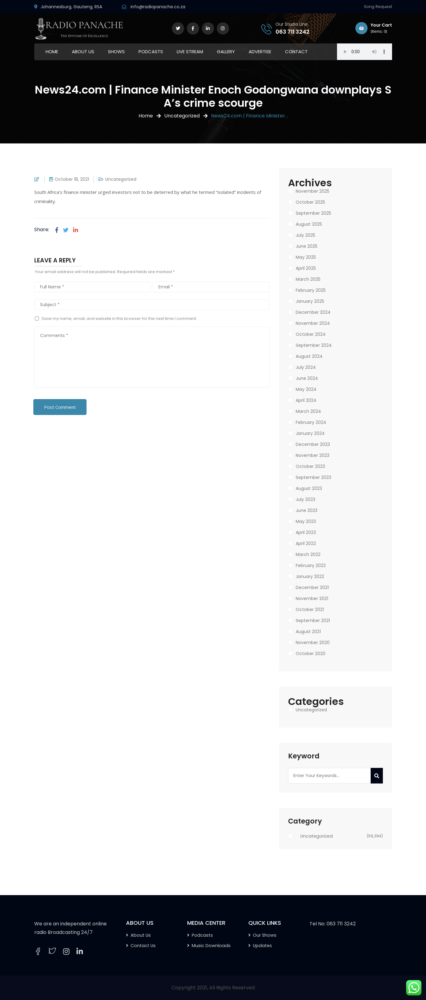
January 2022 (310, 576)
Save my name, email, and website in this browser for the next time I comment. (119, 318)
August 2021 (308, 631)
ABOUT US (83, 51)
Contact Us (143, 946)
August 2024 (309, 356)
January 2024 (310, 433)
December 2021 (312, 587)
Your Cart (373, 28)
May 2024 (306, 389)
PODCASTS (151, 51)
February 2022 (311, 565)
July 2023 (305, 499)
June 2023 (306, 510)
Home (146, 115)
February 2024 (311, 422)
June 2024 (307, 378)
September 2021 (313, 620)
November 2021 (312, 598)
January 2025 (310, 301)
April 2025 (306, 268)
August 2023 (309, 488)
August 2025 (309, 224)
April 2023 (306, 532)
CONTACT (296, 51)
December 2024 (313, 312)
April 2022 (306, 543)
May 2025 (306, 257)
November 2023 (312, 455)
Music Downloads (211, 946)
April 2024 (306, 400)
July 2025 (305, 235)
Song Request (378, 6)
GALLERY (226, 51)
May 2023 (306, 521)
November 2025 (312, 191)
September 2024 (314, 345)
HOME (52, 51)
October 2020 (310, 653)
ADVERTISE (260, 51)
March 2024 (308, 411)
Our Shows (264, 935)
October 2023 (310, 466)
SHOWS (116, 51)
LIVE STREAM (190, 51)
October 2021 (310, 609)
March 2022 (308, 554)
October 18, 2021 (72, 179)
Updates (262, 946)
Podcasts (202, 935)
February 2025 (311, 290)
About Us (141, 935)
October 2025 (310, 202)
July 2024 (306, 367)
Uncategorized (182, 115)
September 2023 (313, 477)
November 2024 (313, 323)
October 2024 (311, 334)
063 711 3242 (292, 31)
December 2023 (313, 444)
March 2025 (308, 279)
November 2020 (313, 642)
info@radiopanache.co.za (158, 7)
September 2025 (313, 213)
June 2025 (306, 246)
